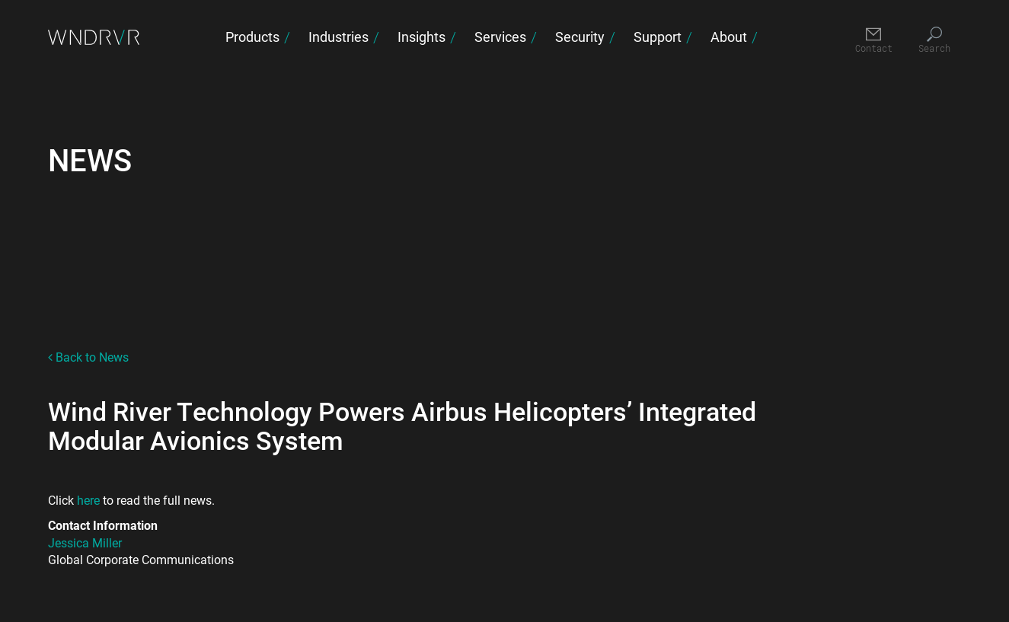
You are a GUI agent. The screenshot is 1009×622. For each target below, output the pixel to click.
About (728, 36)
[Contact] (873, 41)
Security (580, 36)
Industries (338, 36)
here (90, 500)
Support (658, 36)
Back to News (88, 357)
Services (500, 36)
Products (252, 36)
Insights (421, 36)
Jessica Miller (85, 542)
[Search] (935, 41)
